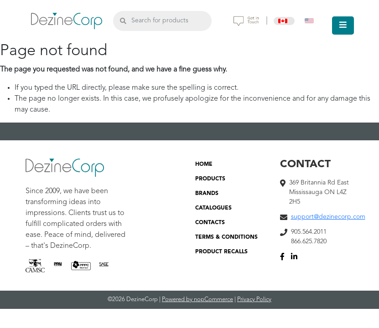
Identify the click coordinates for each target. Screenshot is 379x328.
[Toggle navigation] (343, 25)
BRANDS (206, 193)
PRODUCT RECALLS (221, 252)
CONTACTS (210, 223)
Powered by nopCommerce (197, 299)
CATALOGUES (213, 208)
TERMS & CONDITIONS (226, 237)
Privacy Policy (254, 299)
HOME (204, 164)
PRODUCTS (210, 179)
